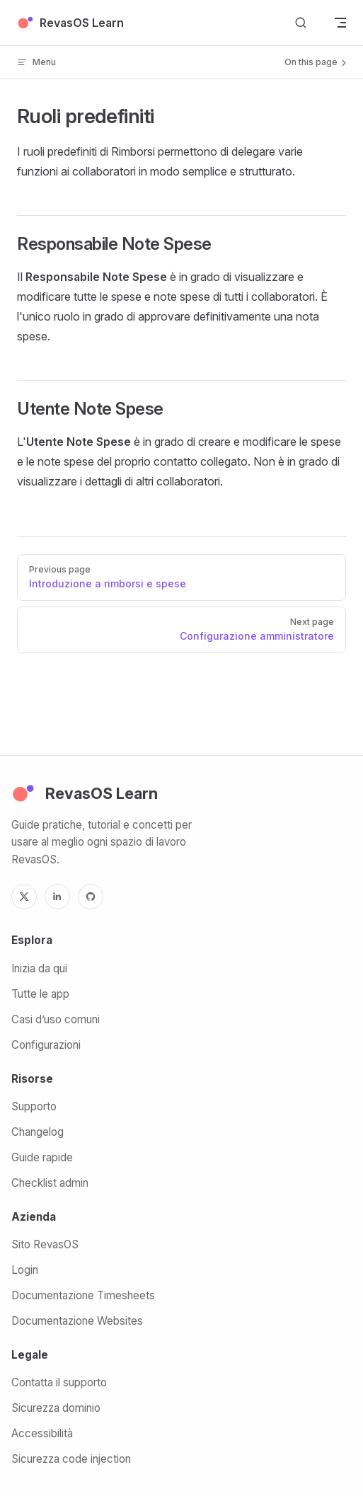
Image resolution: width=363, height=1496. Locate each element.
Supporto (34, 1106)
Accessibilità (42, 1433)
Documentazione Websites (77, 1321)
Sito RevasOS (45, 1244)
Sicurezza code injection (71, 1459)
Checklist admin (49, 1183)
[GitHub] (90, 896)
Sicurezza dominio (55, 1408)
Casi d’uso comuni (55, 1019)
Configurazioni (46, 1045)
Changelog (37, 1132)
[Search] (301, 23)
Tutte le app (40, 994)
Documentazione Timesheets (83, 1295)
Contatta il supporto (59, 1382)
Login (24, 1270)
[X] (24, 896)
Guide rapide (42, 1157)
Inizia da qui (39, 968)
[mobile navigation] (340, 22)
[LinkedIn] (57, 896)
